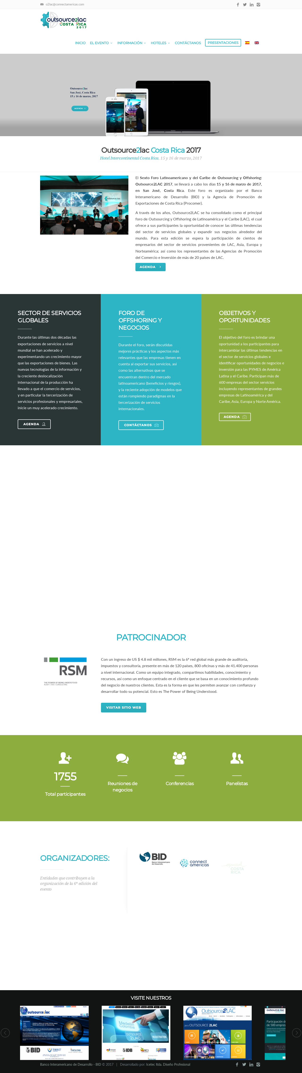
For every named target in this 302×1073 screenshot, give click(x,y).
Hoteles (161, 43)
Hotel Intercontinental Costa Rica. (129, 158)
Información (132, 43)
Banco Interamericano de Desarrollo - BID (70, 1064)
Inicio (80, 43)
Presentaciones (223, 43)
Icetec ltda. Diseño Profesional (168, 1064)
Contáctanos (188, 43)
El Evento (101, 43)
